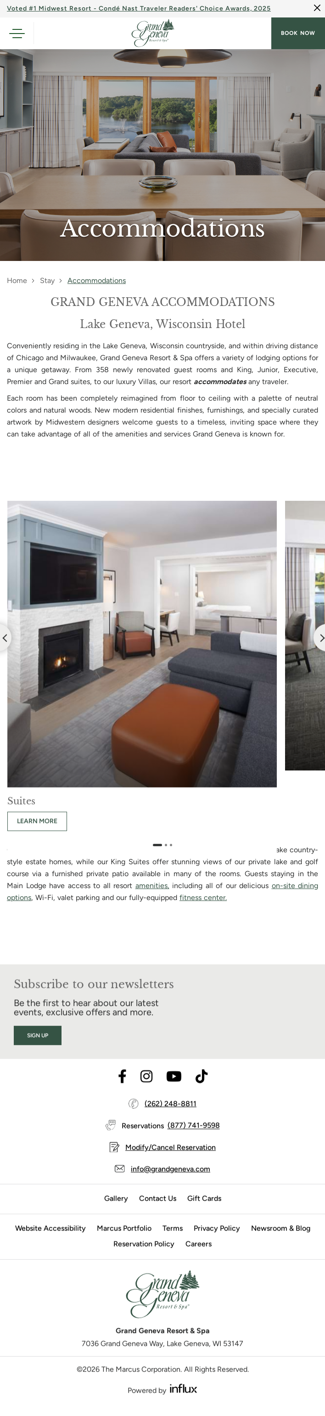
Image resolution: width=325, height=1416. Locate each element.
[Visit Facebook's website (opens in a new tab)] (122, 1086)
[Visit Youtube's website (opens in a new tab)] (174, 1086)
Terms (172, 1238)
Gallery (116, 1208)
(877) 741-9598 (194, 1135)
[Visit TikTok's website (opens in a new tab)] (201, 1086)
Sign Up (37, 1045)
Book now (298, 33)
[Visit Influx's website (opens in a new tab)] (183, 1398)
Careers (198, 1253)
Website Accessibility (50, 1238)
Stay (47, 280)
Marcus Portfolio (124, 1238)
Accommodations (96, 280)
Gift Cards (204, 1208)
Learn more (37, 831)
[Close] (317, 8)
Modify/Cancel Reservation (170, 1157)
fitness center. (203, 897)
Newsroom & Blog (280, 1238)
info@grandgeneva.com (170, 1178)
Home (17, 280)
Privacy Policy (217, 1238)
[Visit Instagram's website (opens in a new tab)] (146, 1086)
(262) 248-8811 (170, 1113)
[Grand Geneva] (162, 1307)
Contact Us (157, 1208)
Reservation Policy (143, 1253)
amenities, (152, 885)
